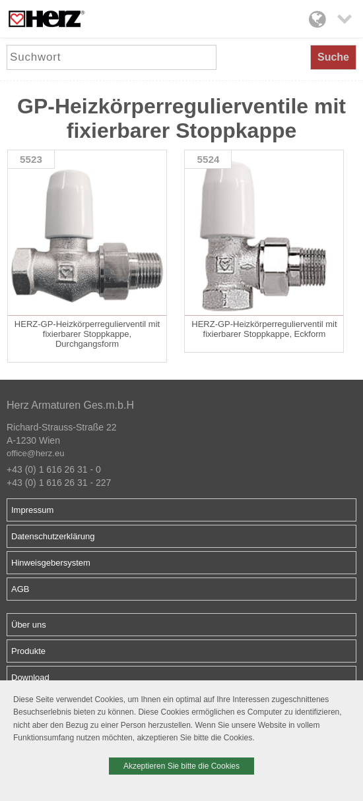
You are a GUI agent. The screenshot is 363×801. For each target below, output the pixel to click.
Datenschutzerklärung (52, 536)
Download (30, 677)
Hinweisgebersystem (50, 563)
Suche (333, 57)
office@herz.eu (35, 453)
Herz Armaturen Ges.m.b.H (70, 405)
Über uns (28, 625)
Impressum (32, 510)
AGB (20, 589)
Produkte (28, 651)
